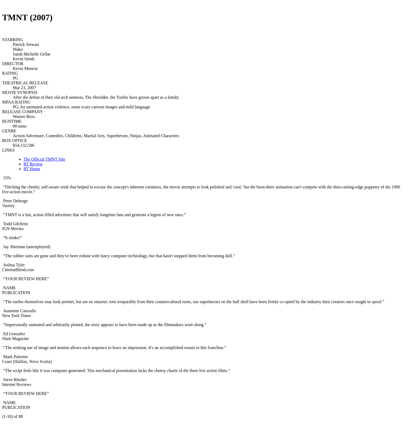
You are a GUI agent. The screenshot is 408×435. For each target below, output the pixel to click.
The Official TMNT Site (44, 159)
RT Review (33, 164)
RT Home (31, 169)
